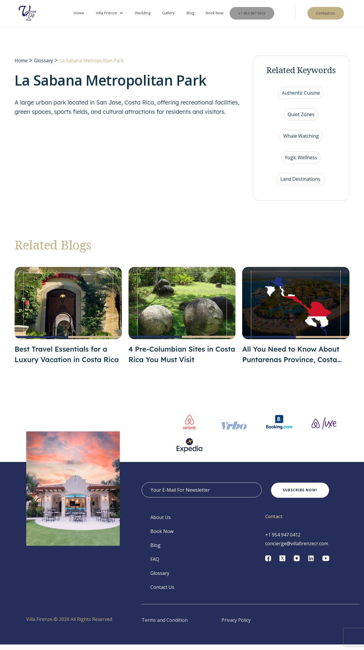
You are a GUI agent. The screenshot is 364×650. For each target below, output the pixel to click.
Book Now (215, 15)
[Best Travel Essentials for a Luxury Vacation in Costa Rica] (68, 321)
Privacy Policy (236, 625)
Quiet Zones (301, 120)
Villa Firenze (106, 15)
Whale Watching (301, 141)
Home (79, 15)
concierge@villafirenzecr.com (296, 549)
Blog (190, 15)
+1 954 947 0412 (251, 16)
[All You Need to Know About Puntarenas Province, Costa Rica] (295, 321)
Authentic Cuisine (301, 98)
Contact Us (162, 592)
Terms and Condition (165, 625)
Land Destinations (300, 184)
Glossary (43, 66)
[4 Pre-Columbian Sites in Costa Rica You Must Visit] (182, 321)
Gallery (168, 15)
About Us (160, 523)
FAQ (154, 565)
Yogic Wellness (301, 163)
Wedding (142, 15)
